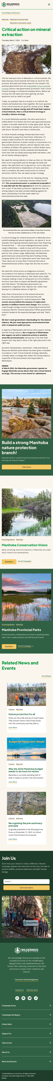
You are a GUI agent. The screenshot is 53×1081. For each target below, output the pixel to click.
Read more (9, 562)
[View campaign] (26, 512)
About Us (6, 1052)
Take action (26, 467)
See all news (46, 676)
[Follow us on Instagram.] (17, 998)
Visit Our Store (32, 990)
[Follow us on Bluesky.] (30, 998)
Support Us (6, 1033)
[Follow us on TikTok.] (36, 998)
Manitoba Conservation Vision (20, 23)
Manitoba (5, 19)
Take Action (7, 1043)
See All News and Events (11, 13)
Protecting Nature (8, 540)
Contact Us (19, 990)
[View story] (26, 695)
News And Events (9, 1061)
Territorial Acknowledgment (26, 979)
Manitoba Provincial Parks (19, 19)
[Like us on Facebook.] (23, 998)
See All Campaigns (26, 561)
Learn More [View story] (13, 727)
